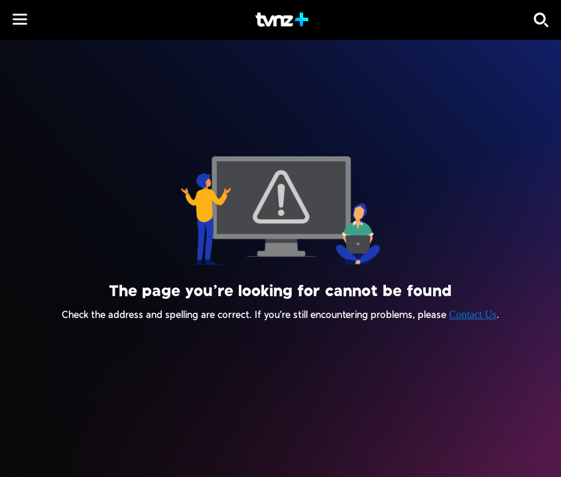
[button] (19, 19)
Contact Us (473, 314)
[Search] (541, 20)
